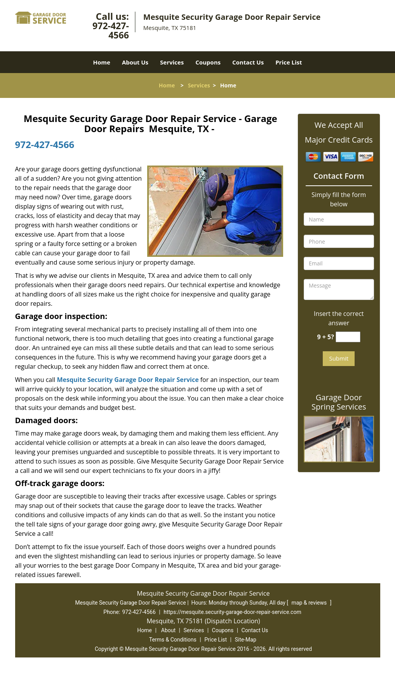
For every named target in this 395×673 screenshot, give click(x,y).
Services (172, 62)
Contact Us (248, 62)
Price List (288, 62)
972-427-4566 (110, 30)
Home (101, 62)
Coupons (208, 62)
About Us (135, 62)
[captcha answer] (348, 337)
